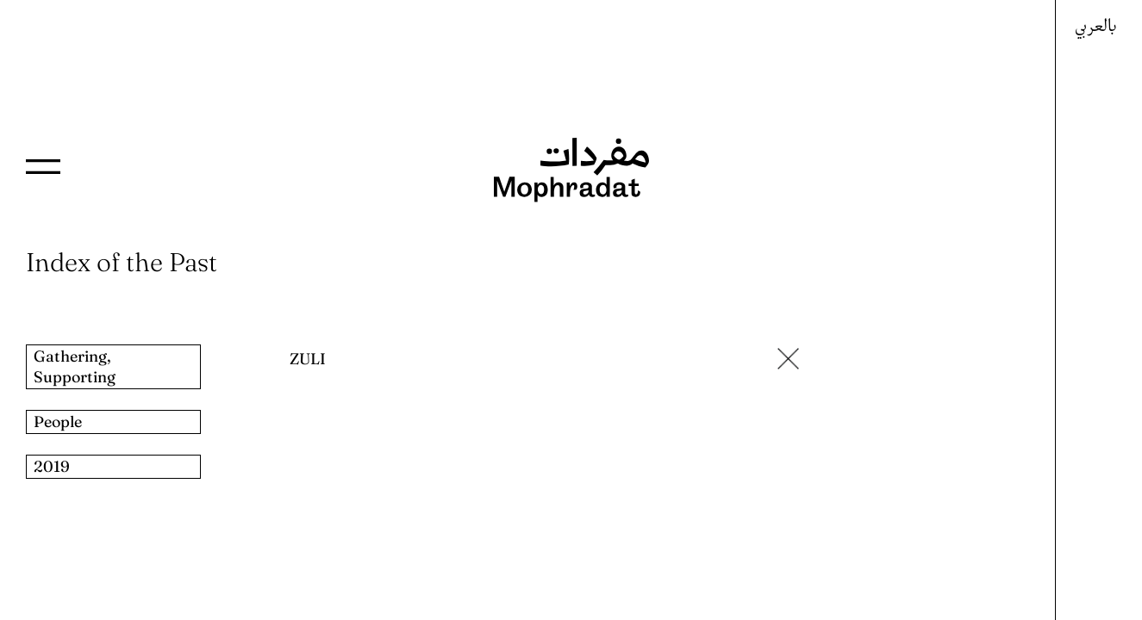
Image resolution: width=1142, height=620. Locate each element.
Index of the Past (121, 262)
